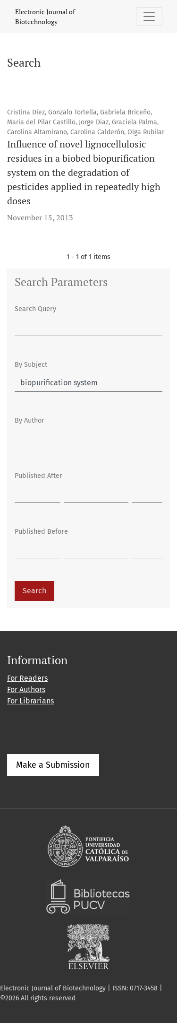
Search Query (35, 309)
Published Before (41, 532)
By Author (29, 420)
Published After (38, 476)
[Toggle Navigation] (149, 16)
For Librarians (30, 700)
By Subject (31, 365)
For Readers (27, 678)
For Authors (26, 689)
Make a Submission (53, 765)
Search (34, 590)
